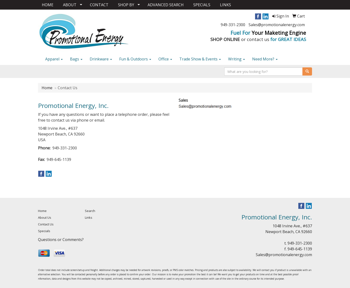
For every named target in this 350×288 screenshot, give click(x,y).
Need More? (265, 59)
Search (90, 211)
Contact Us (46, 224)
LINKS (225, 4)
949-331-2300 (233, 24)
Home (47, 87)
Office (165, 59)
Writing (236, 59)
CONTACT (99, 4)
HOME (47, 4)
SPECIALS (201, 4)
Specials (44, 231)
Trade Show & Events (200, 59)
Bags (76, 59)
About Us (44, 217)
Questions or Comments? (61, 239)
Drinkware (101, 59)
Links (88, 217)
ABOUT (69, 4)
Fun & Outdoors (135, 59)
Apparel (54, 59)
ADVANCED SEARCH (166, 4)
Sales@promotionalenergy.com (277, 24)
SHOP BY (126, 4)
